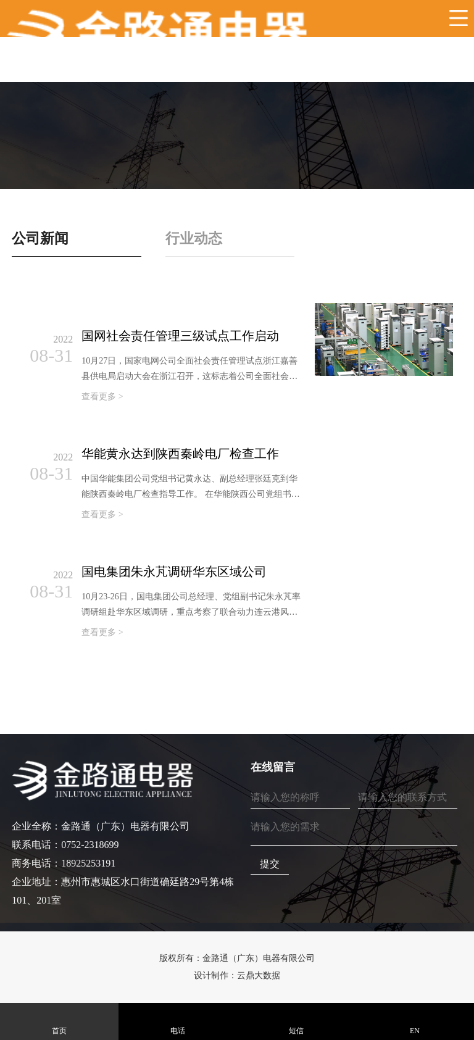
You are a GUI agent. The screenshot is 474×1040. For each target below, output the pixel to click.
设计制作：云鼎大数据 (237, 975)
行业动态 (195, 238)
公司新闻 (41, 238)
